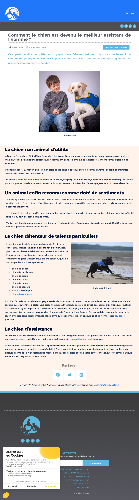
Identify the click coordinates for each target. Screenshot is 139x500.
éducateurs (19, 339)
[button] (58, 375)
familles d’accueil (82, 339)
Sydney (60, 462)
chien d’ (22, 294)
